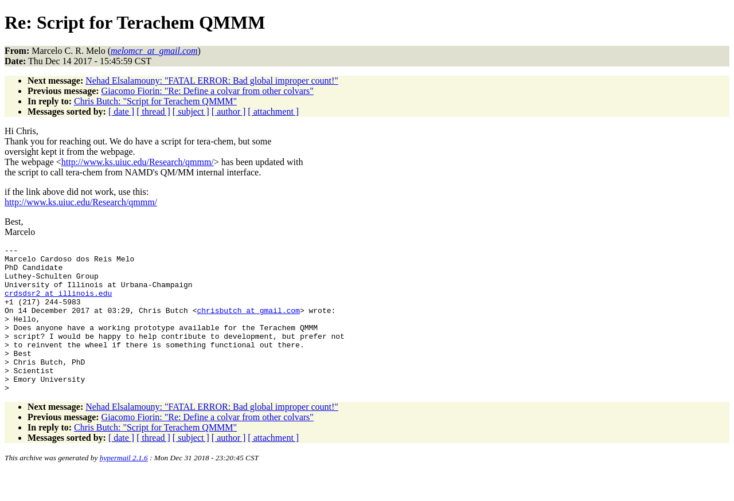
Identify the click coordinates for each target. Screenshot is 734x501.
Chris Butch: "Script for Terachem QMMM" (155, 101)
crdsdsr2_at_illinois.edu (58, 303)
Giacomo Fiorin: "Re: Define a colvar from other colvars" (207, 91)
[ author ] (229, 111)
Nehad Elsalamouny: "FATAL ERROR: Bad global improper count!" (211, 80)
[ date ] (121, 111)
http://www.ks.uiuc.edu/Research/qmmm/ (137, 162)
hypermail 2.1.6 (124, 487)
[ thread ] (153, 111)
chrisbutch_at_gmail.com (248, 324)
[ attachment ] (273, 111)
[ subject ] (191, 111)
